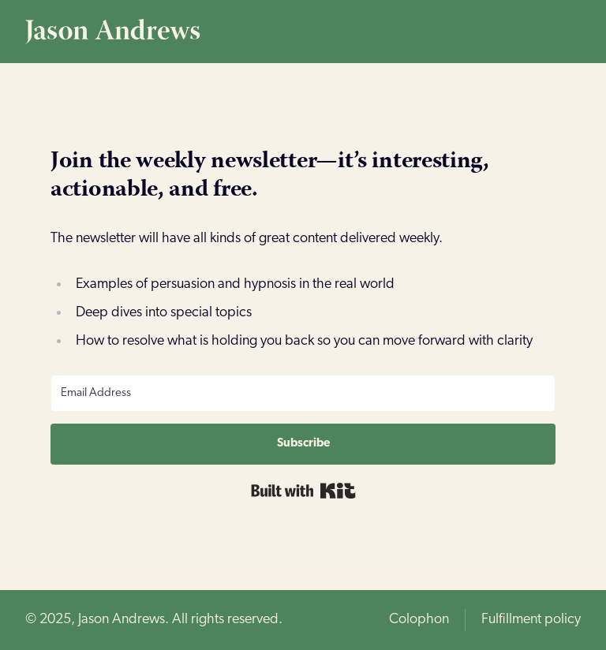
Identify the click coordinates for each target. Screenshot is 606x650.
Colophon (419, 619)
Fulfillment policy (531, 619)
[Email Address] (303, 393)
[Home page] (303, 31)
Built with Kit (303, 490)
